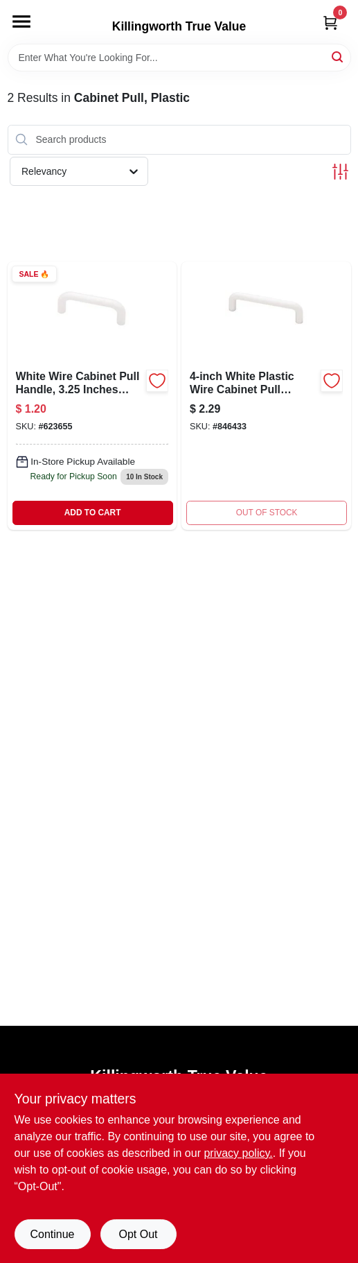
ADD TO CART (92, 512)
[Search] (338, 56)
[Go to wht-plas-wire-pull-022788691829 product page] (266, 395)
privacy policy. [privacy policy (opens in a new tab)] (238, 1153)
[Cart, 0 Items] (330, 22)
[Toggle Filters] (340, 172)
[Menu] (21, 21)
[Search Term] (179, 57)
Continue (52, 1234)
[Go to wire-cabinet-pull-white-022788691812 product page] (92, 395)
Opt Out (137, 1234)
